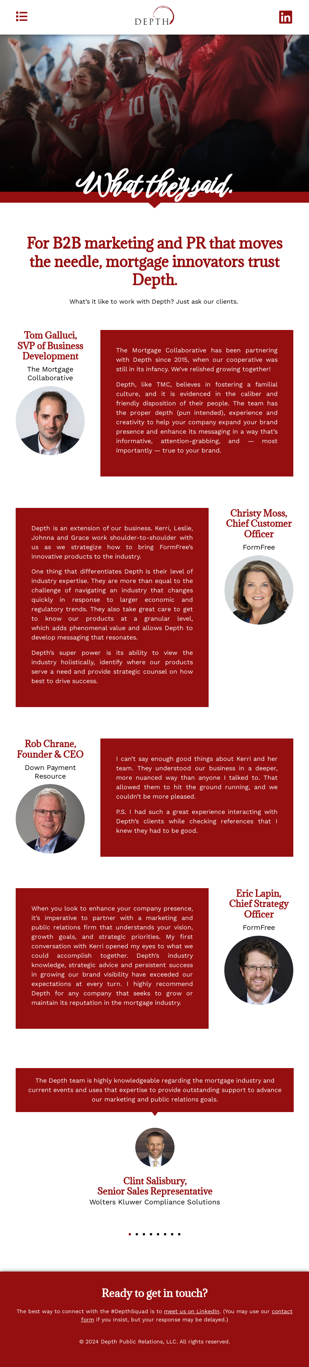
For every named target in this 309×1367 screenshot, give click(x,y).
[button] (130, 1234)
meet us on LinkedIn (192, 1311)
